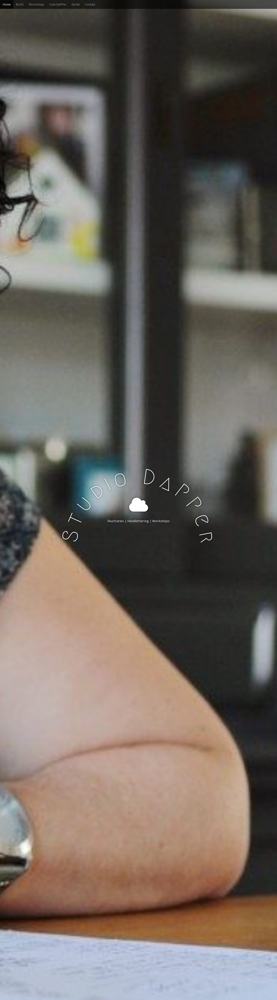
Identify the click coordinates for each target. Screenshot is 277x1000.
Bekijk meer (138, 535)
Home (7, 4)
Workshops (36, 4)
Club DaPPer (57, 4)
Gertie (76, 4)
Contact (90, 4)
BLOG (19, 4)
